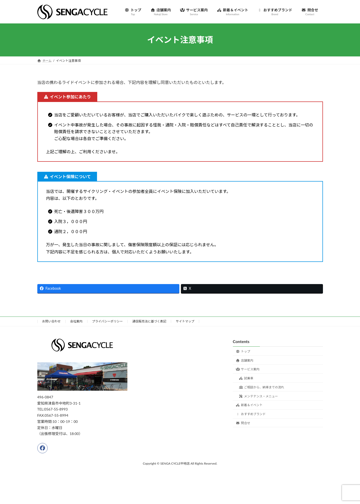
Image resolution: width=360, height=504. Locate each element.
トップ (243, 351)
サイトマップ (185, 321)
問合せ (243, 423)
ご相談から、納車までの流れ (261, 387)
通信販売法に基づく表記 (149, 321)
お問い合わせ (51, 321)
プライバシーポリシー (107, 321)
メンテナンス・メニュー (258, 396)
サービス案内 (248, 369)
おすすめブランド (251, 414)
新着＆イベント (249, 405)
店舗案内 (244, 360)
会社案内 (76, 321)
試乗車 (246, 378)
